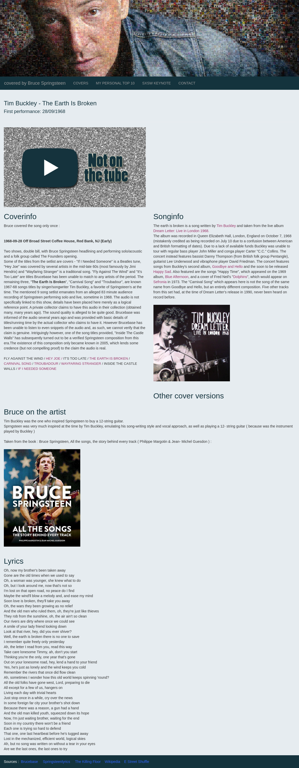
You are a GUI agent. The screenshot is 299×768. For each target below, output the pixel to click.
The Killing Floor (88, 762)
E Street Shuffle (136, 762)
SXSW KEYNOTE (156, 83)
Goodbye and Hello (227, 267)
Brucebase (29, 762)
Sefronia (160, 282)
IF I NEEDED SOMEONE (37, 369)
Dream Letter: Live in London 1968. (181, 231)
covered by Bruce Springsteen (35, 83)
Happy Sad (162, 272)
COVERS (80, 83)
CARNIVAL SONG (18, 364)
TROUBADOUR (46, 364)
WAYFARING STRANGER (81, 364)
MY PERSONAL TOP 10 (115, 83)
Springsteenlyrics (56, 762)
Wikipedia (112, 762)
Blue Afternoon (176, 277)
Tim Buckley (226, 226)
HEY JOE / (54, 358)
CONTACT (187, 83)
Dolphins (240, 277)
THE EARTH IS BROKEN (109, 358)
